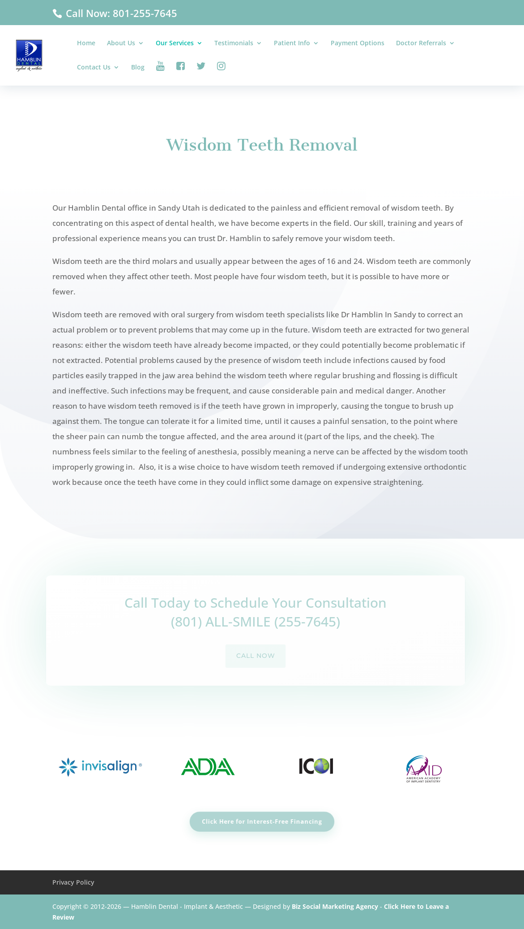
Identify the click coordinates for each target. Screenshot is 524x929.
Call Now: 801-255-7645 (120, 13)
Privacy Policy (73, 882)
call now (246, 656)
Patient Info (292, 43)
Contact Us (94, 67)
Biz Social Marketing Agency (335, 906)
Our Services (175, 43)
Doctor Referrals (421, 43)
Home (86, 43)
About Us (121, 43)
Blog (138, 67)
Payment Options (357, 43)
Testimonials (233, 43)
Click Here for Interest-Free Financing (262, 821)
